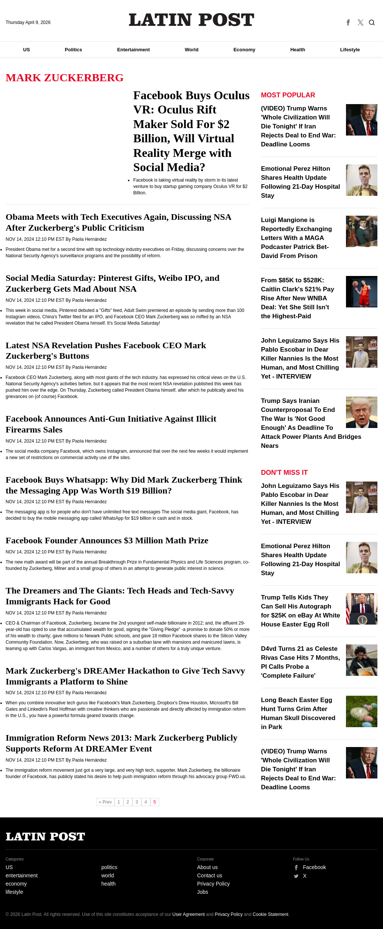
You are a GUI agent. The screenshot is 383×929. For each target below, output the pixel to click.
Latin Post (191, 19)
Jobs (202, 892)
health (108, 884)
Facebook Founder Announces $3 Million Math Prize (107, 540)
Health (297, 49)
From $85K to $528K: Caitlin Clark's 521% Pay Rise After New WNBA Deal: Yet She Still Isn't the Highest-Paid (297, 298)
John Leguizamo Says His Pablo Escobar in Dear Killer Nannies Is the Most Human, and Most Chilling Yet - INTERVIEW (300, 358)
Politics (73, 49)
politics (109, 867)
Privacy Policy (213, 884)
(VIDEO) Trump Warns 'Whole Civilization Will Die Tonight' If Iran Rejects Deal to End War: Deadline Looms (298, 126)
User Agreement (188, 914)
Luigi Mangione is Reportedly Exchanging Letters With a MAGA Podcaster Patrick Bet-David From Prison (296, 237)
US (26, 49)
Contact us (209, 875)
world (107, 875)
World (192, 49)
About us (207, 867)
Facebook (314, 867)
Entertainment (133, 49)
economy (16, 884)
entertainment (22, 875)
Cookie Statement (270, 914)
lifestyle (14, 892)
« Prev (105, 802)
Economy (244, 49)
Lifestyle (350, 49)
